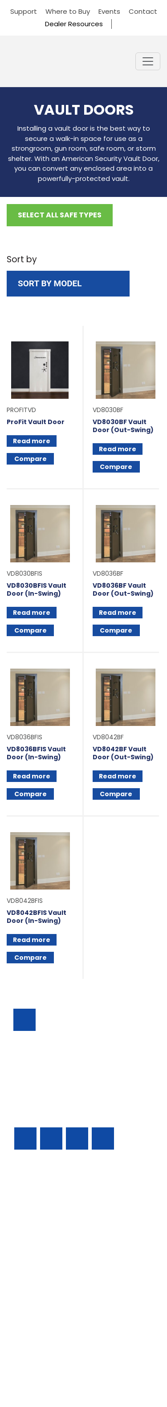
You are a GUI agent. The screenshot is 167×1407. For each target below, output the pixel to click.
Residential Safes (42, 1225)
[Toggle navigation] (147, 61)
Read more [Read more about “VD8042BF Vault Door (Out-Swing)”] (117, 776)
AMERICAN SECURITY (64, 1362)
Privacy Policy (83, 1370)
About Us (29, 1316)
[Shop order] (68, 284)
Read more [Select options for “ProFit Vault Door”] (31, 441)
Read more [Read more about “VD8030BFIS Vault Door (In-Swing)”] (31, 612)
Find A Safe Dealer (45, 1240)
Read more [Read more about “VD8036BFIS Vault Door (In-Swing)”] (31, 776)
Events (109, 11)
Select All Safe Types (60, 215)
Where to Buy (67, 11)
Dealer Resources (74, 23)
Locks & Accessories (48, 1255)
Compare (30, 458)
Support (23, 11)
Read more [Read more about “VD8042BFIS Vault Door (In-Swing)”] (31, 939)
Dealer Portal (36, 1331)
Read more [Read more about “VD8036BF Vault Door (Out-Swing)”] (117, 612)
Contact (143, 11)
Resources (31, 1285)
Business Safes (38, 1195)
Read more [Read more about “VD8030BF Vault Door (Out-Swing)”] (117, 449)
